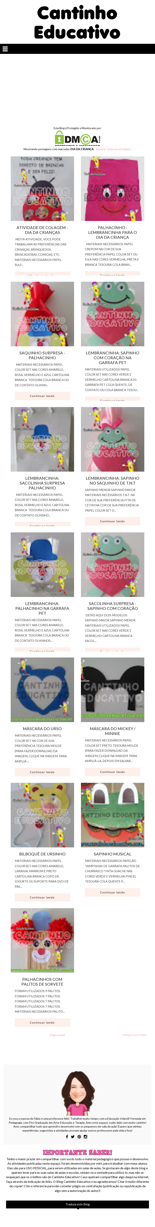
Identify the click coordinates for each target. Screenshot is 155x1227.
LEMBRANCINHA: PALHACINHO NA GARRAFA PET (42, 608)
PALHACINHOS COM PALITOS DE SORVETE (42, 981)
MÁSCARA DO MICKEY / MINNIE (112, 731)
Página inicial (57, 1035)
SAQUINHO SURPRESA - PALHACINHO (42, 355)
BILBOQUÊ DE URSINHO (42, 853)
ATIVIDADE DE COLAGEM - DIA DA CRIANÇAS (42, 230)
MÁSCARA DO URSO (42, 728)
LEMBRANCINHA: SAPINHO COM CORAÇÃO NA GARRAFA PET (112, 357)
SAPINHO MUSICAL (112, 853)
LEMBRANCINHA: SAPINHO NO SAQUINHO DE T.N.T (112, 480)
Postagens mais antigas (135, 1034)
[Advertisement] (77, 88)
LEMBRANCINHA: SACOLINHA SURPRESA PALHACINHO (42, 483)
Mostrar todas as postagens (113, 149)
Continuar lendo (42, 396)
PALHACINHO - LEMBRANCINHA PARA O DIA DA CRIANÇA (112, 232)
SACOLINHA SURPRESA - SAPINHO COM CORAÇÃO (112, 606)
